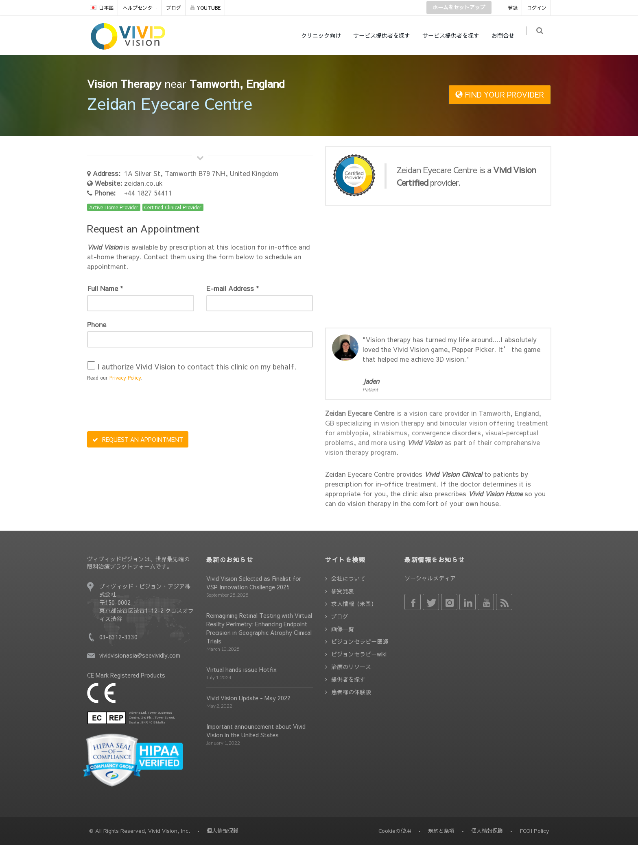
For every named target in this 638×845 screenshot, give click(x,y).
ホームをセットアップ (459, 7)
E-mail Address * (232, 288)
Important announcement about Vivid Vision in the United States (256, 730)
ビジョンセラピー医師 (359, 641)
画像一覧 (342, 629)
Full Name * (105, 288)
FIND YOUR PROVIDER (499, 94)
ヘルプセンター (140, 7)
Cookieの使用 (394, 830)
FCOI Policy (534, 830)
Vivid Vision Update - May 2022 (248, 698)
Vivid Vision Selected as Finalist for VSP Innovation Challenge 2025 (253, 582)
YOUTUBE (205, 7)
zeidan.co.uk (143, 182)
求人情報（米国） (354, 604)
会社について (348, 578)
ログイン (536, 7)
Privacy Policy (125, 377)
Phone (96, 324)
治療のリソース (351, 667)
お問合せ (506, 35)
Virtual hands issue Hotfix (241, 669)
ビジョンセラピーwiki (359, 654)
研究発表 (342, 591)
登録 (513, 7)
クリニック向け (324, 35)
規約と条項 (441, 830)
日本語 (102, 7)
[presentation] (149, 407)
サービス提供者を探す (384, 35)
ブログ (173, 7)
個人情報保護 (487, 830)
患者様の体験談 (351, 692)
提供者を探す (348, 679)
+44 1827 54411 (148, 192)
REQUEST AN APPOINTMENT (137, 439)
